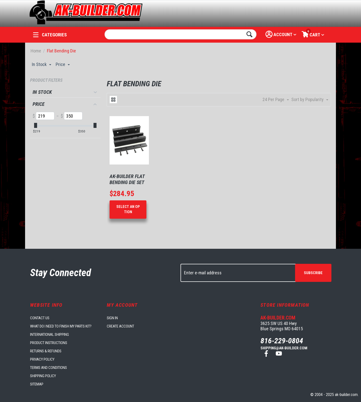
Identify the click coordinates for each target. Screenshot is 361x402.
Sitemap (36, 384)
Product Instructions (48, 343)
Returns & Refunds (45, 351)
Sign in (112, 318)
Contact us (39, 318)
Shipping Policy (43, 376)
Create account (120, 326)
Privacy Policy (42, 359)
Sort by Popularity (309, 100)
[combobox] (181, 34)
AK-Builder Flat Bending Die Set (127, 179)
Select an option (128, 209)
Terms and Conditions (48, 367)
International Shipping (49, 334)
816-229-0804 (281, 340)
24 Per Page (275, 100)
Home (36, 50)
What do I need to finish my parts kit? (61, 326)
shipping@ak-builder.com (283, 348)
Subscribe (313, 273)
